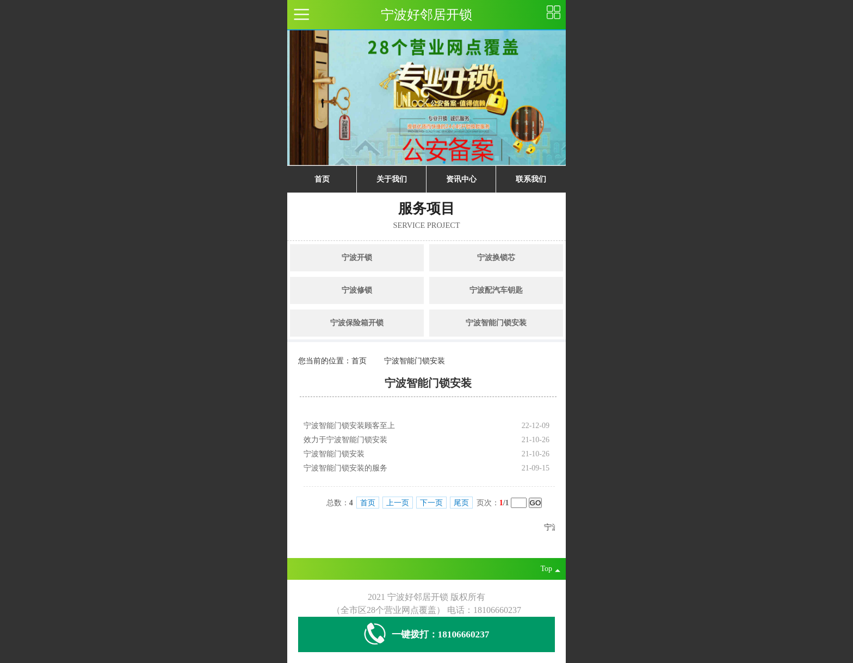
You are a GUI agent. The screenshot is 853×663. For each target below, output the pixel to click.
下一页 (431, 503)
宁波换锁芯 (496, 257)
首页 (322, 179)
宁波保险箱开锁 (357, 323)
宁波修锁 (357, 290)
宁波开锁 (357, 257)
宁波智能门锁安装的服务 (345, 468)
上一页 (397, 503)
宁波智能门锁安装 (496, 323)
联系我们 (531, 179)
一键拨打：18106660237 (427, 634)
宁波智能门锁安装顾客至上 (349, 426)
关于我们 (391, 179)
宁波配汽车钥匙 (496, 290)
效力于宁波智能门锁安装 (345, 440)
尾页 (461, 503)
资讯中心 (461, 179)
